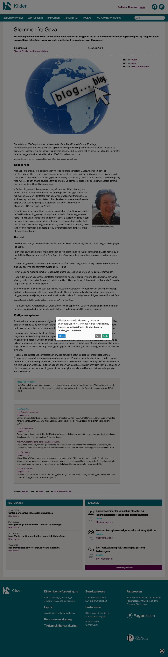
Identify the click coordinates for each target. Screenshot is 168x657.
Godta (105, 336)
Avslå (98, 336)
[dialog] (84, 328)
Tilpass (62, 336)
